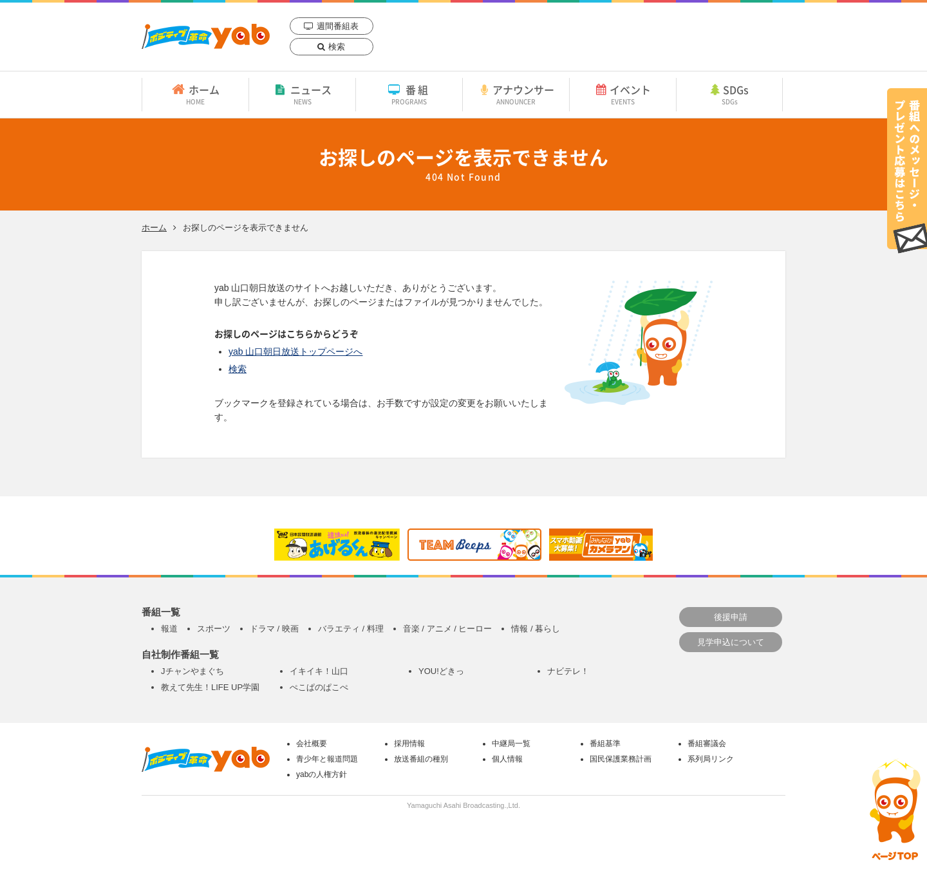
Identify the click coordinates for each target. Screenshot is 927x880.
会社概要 (311, 743)
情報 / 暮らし (535, 628)
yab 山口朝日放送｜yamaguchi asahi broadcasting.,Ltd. (206, 36)
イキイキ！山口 (319, 671)
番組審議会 (707, 743)
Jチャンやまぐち (192, 671)
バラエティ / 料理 (351, 628)
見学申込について (730, 642)
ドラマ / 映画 (274, 628)
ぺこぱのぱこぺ (319, 687)
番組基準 (605, 743)
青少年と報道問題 (327, 758)
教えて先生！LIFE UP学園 (210, 687)
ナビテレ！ (568, 671)
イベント (623, 94)
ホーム (195, 94)
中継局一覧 (511, 743)
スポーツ (213, 628)
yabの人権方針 (321, 774)
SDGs (729, 94)
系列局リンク (711, 758)
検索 (336, 46)
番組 (409, 94)
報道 (169, 628)
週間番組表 (338, 26)
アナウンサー (516, 94)
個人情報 (507, 758)
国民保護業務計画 (620, 758)
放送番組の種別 (421, 758)
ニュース (302, 94)
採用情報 (409, 743)
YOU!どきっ (441, 671)
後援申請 (730, 617)
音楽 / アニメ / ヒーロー (447, 628)
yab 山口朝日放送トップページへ (295, 351)
